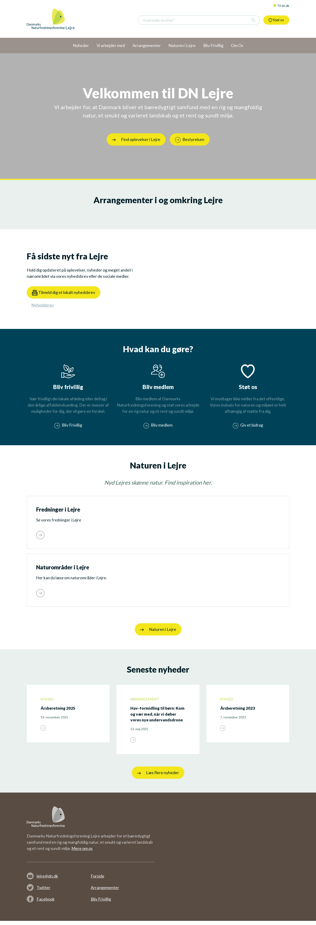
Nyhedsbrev (42, 304)
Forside (97, 880)
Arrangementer (105, 891)
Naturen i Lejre (158, 633)
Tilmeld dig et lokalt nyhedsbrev (63, 293)
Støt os (276, 20)
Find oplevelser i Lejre (136, 139)
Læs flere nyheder (158, 776)
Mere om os (82, 852)
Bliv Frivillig (101, 903)
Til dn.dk (281, 6)
